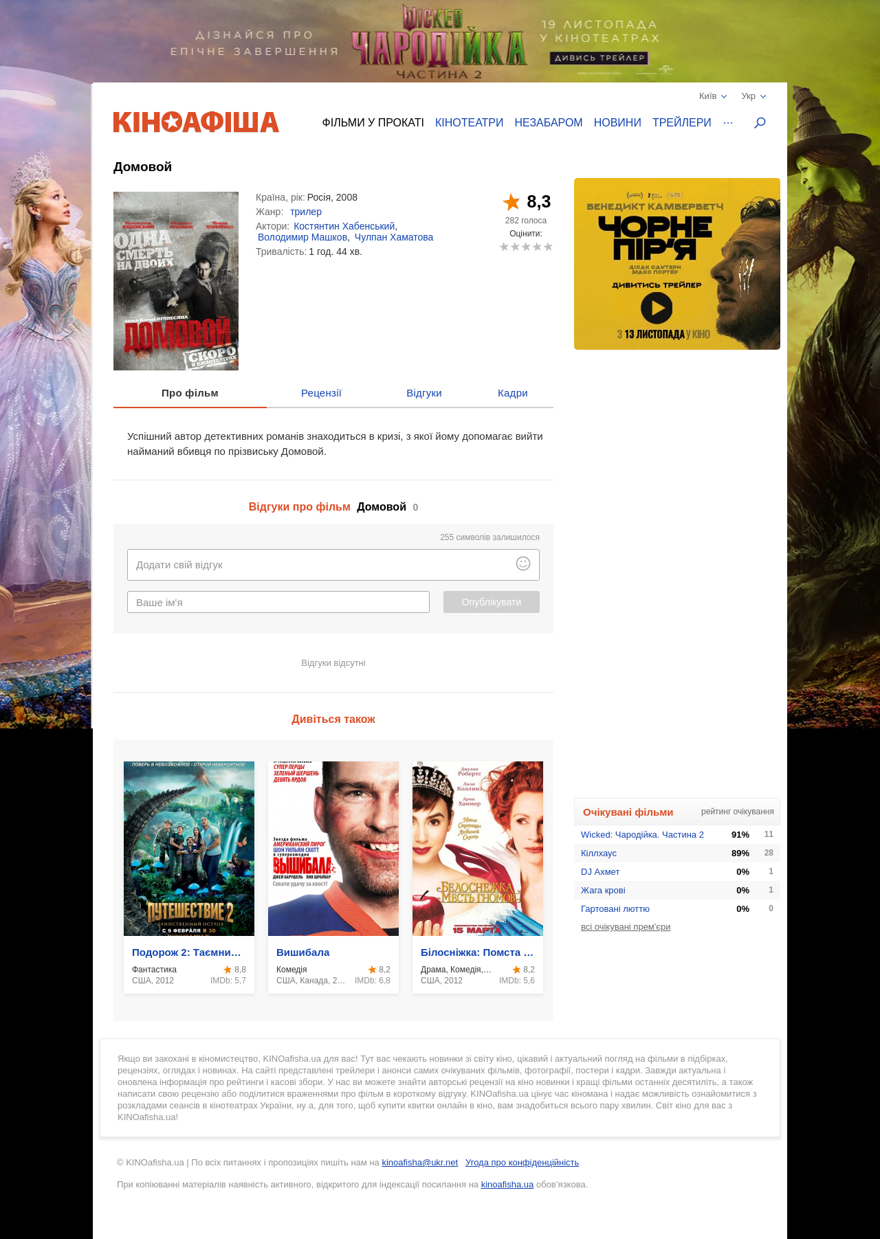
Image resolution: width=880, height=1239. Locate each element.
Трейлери (682, 123)
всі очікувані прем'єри (625, 927)
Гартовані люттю (615, 909)
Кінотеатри (469, 123)
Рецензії (321, 393)
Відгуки (424, 393)
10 (547, 246)
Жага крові (603, 890)
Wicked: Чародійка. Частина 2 (642, 834)
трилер (306, 211)
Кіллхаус (599, 853)
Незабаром (549, 123)
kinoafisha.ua (507, 1184)
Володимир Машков (302, 237)
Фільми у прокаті (373, 123)
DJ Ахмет (600, 872)
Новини (617, 123)
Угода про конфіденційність (522, 1162)
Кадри (513, 393)
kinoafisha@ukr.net (420, 1162)
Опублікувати (492, 601)
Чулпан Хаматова (394, 237)
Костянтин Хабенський (344, 226)
